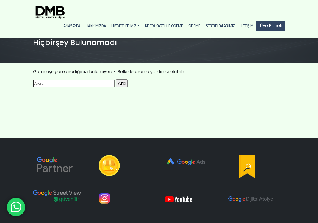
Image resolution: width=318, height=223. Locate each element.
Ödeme (194, 25)
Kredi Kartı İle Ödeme (164, 25)
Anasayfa (71, 25)
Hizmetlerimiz (123, 25)
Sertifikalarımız (220, 25)
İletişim (246, 25)
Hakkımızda (96, 25)
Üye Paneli (271, 25)
